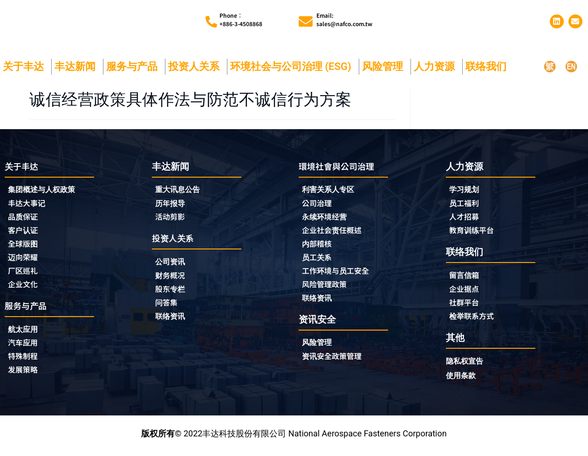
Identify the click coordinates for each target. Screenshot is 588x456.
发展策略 (24, 377)
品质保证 (24, 219)
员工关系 (318, 261)
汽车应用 (27, 349)
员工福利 (466, 204)
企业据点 (466, 292)
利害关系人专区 (331, 190)
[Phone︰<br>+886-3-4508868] (211, 22)
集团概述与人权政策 (45, 190)
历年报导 (172, 204)
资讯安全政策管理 (335, 362)
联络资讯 (172, 320)
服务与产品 (134, 66)
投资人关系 (196, 66)
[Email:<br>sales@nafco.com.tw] (306, 21)
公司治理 (321, 205)
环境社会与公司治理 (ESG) (293, 66)
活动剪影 (172, 218)
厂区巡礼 (24, 275)
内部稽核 (318, 247)
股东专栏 (174, 292)
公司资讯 (174, 264)
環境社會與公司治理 (341, 166)
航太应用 (27, 334)
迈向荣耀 (24, 261)
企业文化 (24, 289)
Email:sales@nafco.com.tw (344, 19)
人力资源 (436, 66)
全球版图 (24, 247)
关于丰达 (25, 66)
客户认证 (24, 233)
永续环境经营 (327, 219)
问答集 (167, 306)
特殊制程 (24, 363)
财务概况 (174, 278)
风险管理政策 (327, 289)
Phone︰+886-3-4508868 (240, 19)
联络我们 (488, 66)
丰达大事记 (29, 205)
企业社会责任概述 (335, 233)
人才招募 (466, 218)
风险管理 (385, 66)
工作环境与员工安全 (339, 275)
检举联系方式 (474, 320)
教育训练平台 (474, 232)
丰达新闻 (77, 66)
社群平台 (466, 306)
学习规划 (466, 190)
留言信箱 (466, 278)
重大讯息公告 (180, 190)
